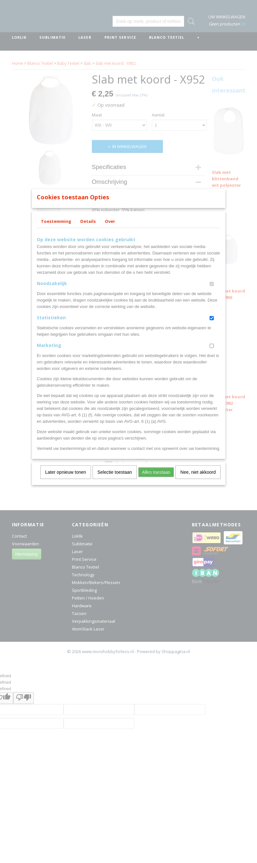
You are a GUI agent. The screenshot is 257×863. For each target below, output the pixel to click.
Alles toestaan (156, 480)
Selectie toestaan (114, 480)
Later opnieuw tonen (65, 480)
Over (110, 230)
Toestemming (56, 230)
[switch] (212, 292)
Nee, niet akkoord (198, 480)
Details (88, 230)
